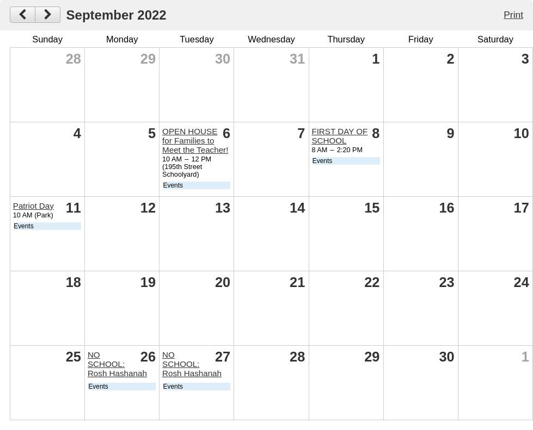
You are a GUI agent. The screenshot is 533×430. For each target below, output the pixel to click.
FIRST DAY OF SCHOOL (339, 136)
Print (513, 14)
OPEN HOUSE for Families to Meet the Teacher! (195, 140)
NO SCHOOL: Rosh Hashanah (117, 364)
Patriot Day (33, 205)
